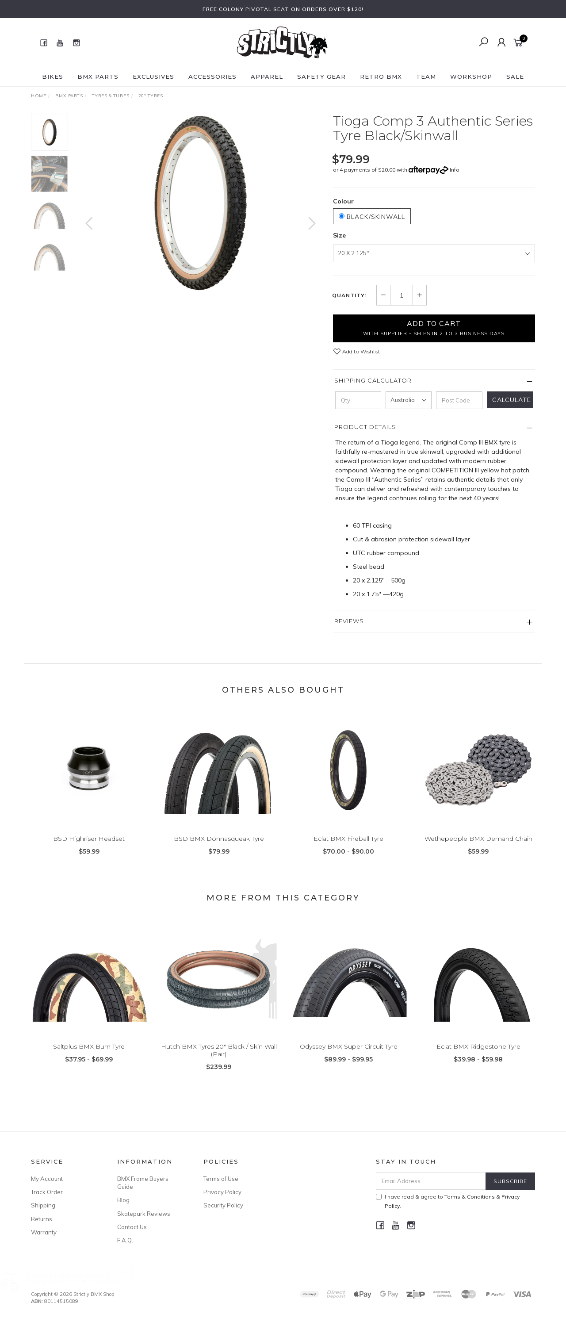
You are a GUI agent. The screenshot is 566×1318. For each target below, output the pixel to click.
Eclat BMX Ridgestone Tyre (478, 1056)
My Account (47, 1178)
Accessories (212, 76)
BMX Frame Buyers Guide (142, 1182)
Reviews (349, 621)
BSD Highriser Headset (89, 848)
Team (426, 76)
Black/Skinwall (372, 217)
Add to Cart (434, 328)
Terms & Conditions (469, 1196)
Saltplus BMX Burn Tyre (89, 1056)
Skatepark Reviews (143, 1213)
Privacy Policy (222, 1191)
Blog (123, 1199)
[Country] (409, 400)
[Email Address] (431, 1181)
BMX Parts (98, 76)
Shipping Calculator (373, 380)
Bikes (52, 76)
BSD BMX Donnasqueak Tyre (219, 848)
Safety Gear (321, 76)
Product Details (365, 426)
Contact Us (132, 1226)
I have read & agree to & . (448, 1201)
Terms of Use (220, 1178)
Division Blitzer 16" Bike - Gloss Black (82, 1281)
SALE (515, 76)
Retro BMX (381, 76)
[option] (200, 203)
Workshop (471, 76)
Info (454, 169)
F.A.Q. (125, 1240)
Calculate (511, 400)
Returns (41, 1218)
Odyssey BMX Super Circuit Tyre (349, 1056)
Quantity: (349, 295)
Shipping (43, 1205)
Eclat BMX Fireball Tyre (348, 848)
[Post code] (459, 400)
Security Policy (223, 1205)
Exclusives (153, 76)
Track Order (47, 1191)
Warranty (44, 1232)
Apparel (267, 76)
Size (339, 235)
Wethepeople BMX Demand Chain (478, 848)
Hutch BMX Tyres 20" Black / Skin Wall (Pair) (219, 1059)
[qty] (358, 400)
